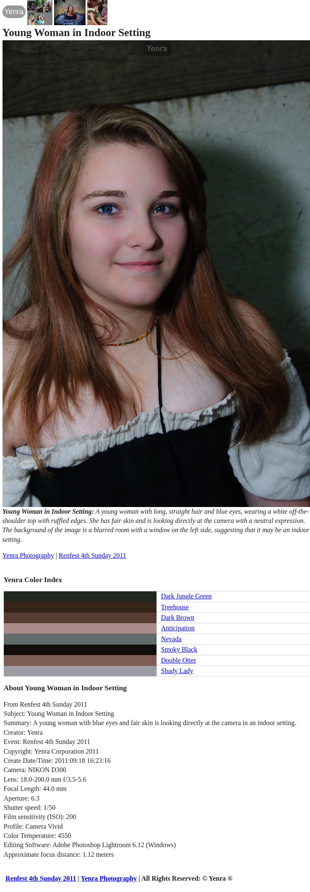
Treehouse (175, 607)
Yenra (14, 12)
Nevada (171, 638)
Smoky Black (179, 649)
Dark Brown (178, 617)
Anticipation (178, 628)
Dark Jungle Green (186, 596)
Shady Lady (177, 670)
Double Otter (178, 660)
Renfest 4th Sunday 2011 (92, 555)
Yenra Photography (28, 555)
